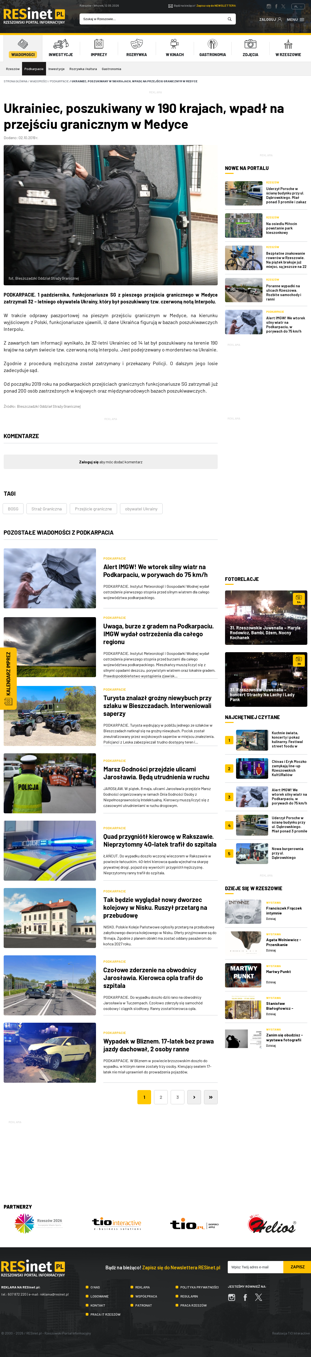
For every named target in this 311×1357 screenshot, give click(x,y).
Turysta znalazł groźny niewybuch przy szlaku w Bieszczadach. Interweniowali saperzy (157, 705)
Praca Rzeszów (193, 1305)
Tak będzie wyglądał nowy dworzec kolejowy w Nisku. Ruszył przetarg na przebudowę (155, 907)
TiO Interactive (299, 1333)
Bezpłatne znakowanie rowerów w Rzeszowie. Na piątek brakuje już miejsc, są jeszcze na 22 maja (286, 262)
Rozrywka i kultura (83, 69)
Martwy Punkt (278, 971)
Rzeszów (13, 69)
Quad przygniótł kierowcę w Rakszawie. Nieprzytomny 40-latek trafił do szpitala (159, 840)
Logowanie (100, 1296)
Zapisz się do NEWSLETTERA (216, 5)
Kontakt (98, 1305)
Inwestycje (56, 69)
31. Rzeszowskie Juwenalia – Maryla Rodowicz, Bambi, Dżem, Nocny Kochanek (265, 632)
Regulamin (189, 1296)
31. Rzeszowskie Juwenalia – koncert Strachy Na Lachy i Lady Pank (262, 694)
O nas (95, 1287)
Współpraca (146, 1296)
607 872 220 (17, 1294)
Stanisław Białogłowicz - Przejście (279, 1008)
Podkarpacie (34, 69)
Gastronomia (111, 69)
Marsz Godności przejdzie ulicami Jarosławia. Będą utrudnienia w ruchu (156, 772)
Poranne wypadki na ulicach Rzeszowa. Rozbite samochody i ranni (283, 292)
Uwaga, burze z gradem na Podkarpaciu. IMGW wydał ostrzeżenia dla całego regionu (158, 633)
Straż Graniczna (47, 508)
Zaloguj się (89, 461)
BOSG (13, 508)
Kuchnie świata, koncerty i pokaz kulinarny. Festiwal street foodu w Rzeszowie (287, 741)
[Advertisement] (266, 377)
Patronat (143, 1305)
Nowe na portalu (247, 168)
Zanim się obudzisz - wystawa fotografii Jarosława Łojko (284, 1040)
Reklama (142, 1287)
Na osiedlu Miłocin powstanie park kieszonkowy (281, 227)
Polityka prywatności (199, 1287)
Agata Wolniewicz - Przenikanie (283, 942)
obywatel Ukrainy (141, 508)
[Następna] (194, 1097)
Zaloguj (270, 19)
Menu (296, 19)
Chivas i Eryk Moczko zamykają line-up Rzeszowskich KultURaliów (289, 768)
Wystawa (273, 902)
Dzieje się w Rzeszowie (253, 888)
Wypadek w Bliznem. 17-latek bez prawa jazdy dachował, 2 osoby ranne (158, 1044)
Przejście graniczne (93, 508)
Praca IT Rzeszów (105, 1314)
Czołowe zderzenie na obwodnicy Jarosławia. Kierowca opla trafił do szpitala (153, 977)
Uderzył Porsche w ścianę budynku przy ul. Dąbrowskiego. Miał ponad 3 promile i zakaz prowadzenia (286, 197)
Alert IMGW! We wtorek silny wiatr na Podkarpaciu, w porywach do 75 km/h (155, 570)
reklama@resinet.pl (54, 1294)
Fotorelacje (242, 579)
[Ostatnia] (211, 1097)
